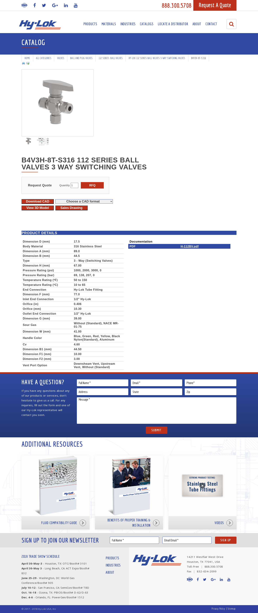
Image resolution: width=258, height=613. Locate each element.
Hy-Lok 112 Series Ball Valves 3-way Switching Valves (157, 58)
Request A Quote (215, 5)
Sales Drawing (71, 208)
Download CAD (37, 201)
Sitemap (232, 608)
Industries (128, 24)
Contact (211, 24)
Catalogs (147, 24)
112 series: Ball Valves (111, 58)
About (197, 24)
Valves (60, 58)
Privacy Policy (218, 608)
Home (27, 58)
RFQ (92, 185)
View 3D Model (37, 208)
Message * (157, 410)
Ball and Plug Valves (81, 58)
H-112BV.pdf (190, 246)
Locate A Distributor (173, 24)
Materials (109, 24)
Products (90, 24)
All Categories (43, 58)
